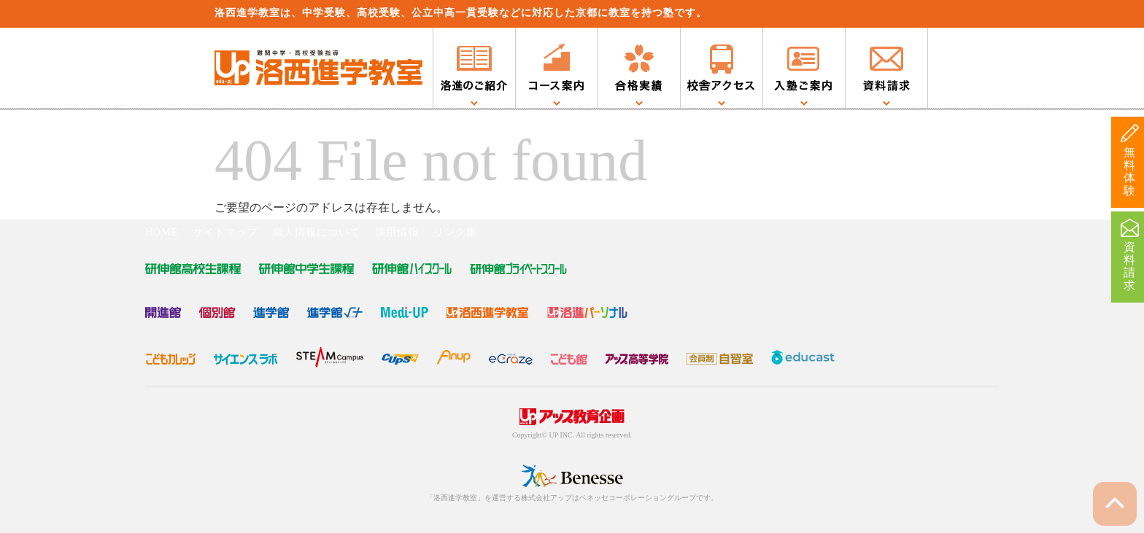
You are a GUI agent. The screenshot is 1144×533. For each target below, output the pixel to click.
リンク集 (455, 232)
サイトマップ (225, 232)
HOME (161, 232)
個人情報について (316, 232)
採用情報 (397, 232)
